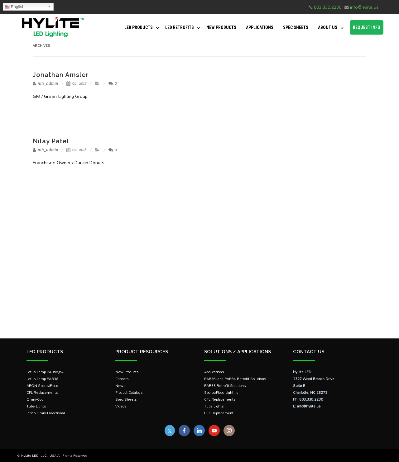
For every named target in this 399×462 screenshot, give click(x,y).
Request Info (366, 27)
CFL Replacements (42, 392)
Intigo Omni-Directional (45, 413)
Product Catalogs (129, 392)
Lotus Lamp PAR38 (42, 379)
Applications (259, 27)
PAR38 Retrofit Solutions (225, 385)
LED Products (138, 27)
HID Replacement (218, 413)
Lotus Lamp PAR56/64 (45, 372)
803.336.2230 (327, 7)
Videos (121, 406)
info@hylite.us (364, 7)
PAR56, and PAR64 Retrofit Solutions (235, 379)
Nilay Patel (51, 141)
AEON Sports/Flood (42, 385)
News (120, 385)
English (14, 6)
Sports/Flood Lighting (221, 392)
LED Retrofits (179, 27)
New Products (221, 27)
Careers (122, 379)
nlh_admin (45, 83)
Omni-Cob (34, 399)
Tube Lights (36, 406)
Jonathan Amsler (61, 75)
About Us (327, 27)
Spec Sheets (295, 27)
